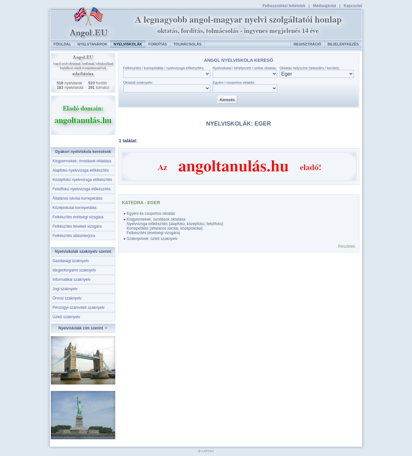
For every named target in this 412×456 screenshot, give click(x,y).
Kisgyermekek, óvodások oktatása (81, 161)
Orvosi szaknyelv (67, 298)
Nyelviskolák (128, 44)
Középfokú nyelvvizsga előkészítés (82, 179)
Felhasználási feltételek (283, 6)
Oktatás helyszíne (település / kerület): (310, 68)
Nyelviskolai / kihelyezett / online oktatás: (245, 68)
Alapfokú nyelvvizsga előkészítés (80, 170)
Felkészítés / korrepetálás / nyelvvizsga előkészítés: (164, 68)
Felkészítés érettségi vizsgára (77, 217)
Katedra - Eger (141, 202)
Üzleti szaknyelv (66, 317)
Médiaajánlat (324, 6)
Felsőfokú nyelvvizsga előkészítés (81, 189)
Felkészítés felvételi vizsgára (77, 226)
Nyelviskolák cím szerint (83, 328)
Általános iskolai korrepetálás (77, 198)
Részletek (346, 246)
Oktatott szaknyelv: (138, 82)
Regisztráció (307, 44)
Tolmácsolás (187, 44)
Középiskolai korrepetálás (74, 207)
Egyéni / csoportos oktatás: (234, 82)
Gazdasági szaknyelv (70, 261)
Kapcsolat (353, 6)
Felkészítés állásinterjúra (73, 235)
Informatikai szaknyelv (71, 279)
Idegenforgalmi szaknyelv (74, 270)
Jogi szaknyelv (65, 289)
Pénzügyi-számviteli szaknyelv (78, 307)
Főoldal (62, 44)
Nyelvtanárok (92, 44)
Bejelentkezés (343, 44)
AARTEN (207, 451)
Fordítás (157, 44)
